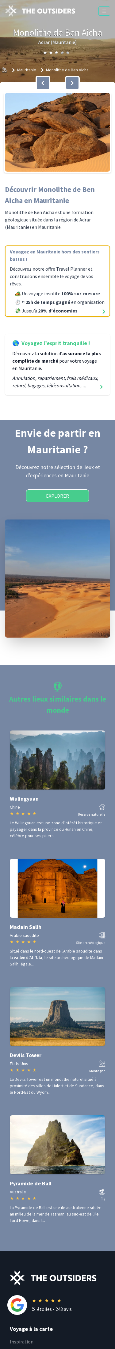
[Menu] (104, 11)
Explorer (57, 496)
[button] (57, 132)
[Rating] (62, 1305)
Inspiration (21, 1342)
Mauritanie (26, 70)
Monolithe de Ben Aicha (67, 70)
